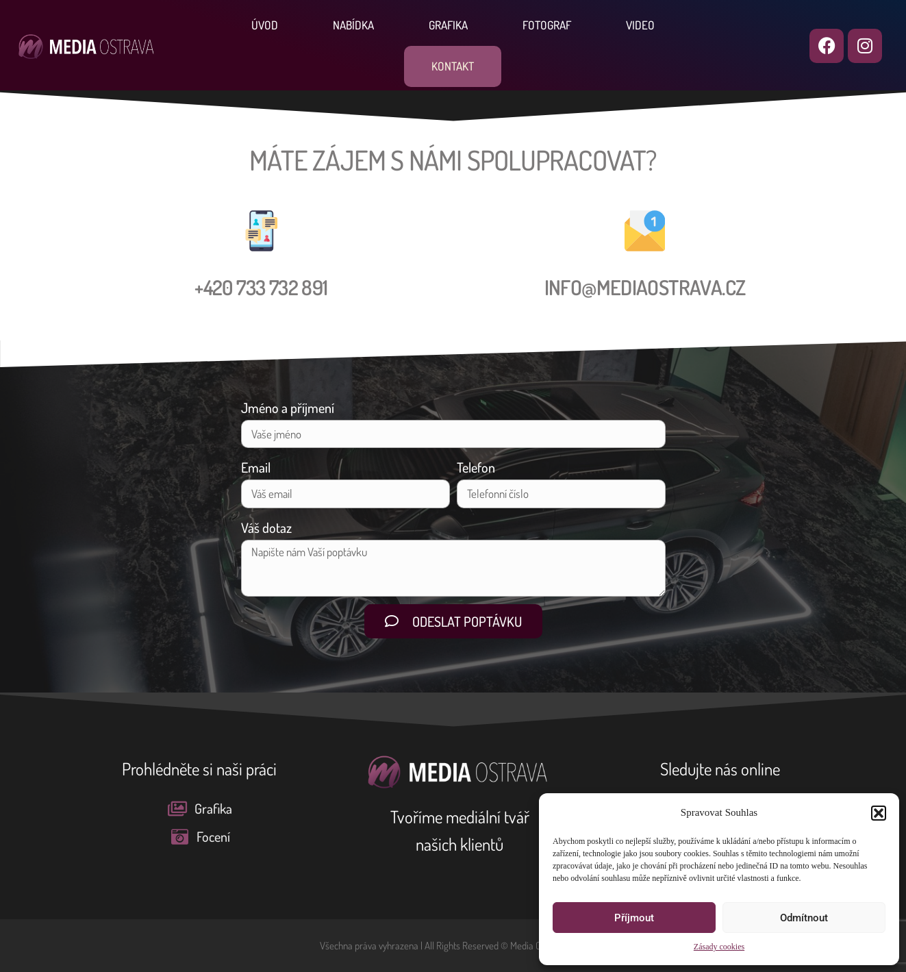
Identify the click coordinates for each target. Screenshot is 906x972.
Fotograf (547, 25)
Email (255, 467)
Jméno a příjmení (287, 407)
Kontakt (452, 66)
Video (640, 25)
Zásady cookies (719, 947)
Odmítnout (804, 918)
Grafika (448, 25)
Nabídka (353, 25)
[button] (878, 813)
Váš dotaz (266, 527)
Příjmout (634, 918)
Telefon (476, 467)
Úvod (264, 25)
